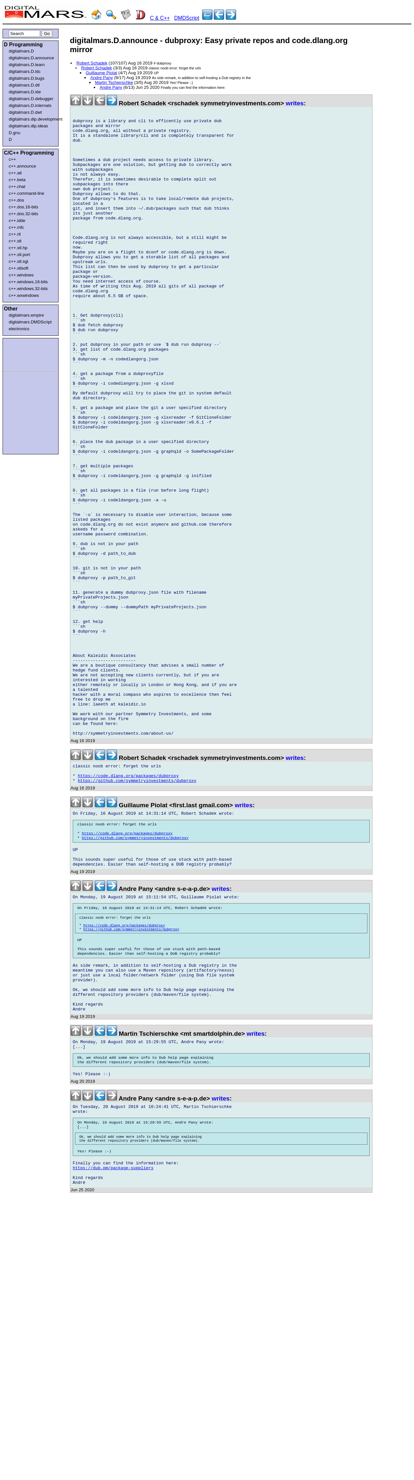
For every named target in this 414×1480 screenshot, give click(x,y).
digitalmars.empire (26, 315)
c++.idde (17, 220)
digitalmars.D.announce (31, 57)
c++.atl (15, 172)
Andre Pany (101, 77)
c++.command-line (26, 193)
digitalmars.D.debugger (31, 98)
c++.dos (16, 200)
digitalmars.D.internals (30, 105)
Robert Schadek (91, 63)
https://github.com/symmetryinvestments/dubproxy (137, 910)
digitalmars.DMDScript (30, 322)
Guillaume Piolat (101, 72)
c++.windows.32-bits (28, 288)
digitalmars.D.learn (27, 64)
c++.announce (22, 166)
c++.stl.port (19, 254)
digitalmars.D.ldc (25, 71)
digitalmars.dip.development (32, 119)
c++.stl (15, 241)
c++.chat (17, 186)
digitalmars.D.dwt (25, 112)
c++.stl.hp (18, 247)
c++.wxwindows (24, 295)
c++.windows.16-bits (28, 281)
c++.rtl (15, 234)
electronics (19, 328)
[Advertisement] (23, 353)
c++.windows (21, 275)
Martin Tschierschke (114, 82)
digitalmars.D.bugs (26, 78)
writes (295, 103)
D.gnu (14, 132)
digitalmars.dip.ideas (28, 125)
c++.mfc (16, 227)
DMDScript (186, 18)
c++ (12, 159)
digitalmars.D (21, 51)
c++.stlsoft (18, 268)
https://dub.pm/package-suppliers (113, 1338)
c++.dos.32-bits (23, 213)
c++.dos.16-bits (23, 206)
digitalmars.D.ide (25, 91)
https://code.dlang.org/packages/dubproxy (128, 904)
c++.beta (17, 179)
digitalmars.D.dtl (24, 85)
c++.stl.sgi (18, 261)
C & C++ (160, 18)
